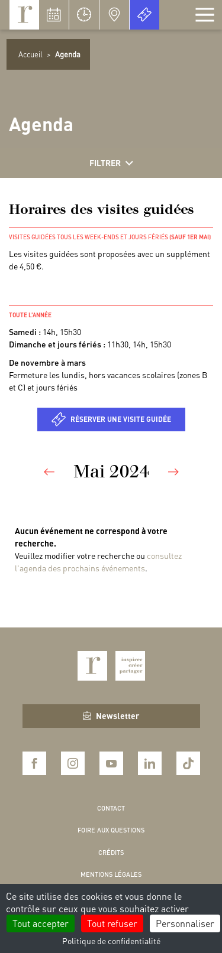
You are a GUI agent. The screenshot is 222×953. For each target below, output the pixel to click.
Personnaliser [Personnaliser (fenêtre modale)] (185, 923)
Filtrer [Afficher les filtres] (111, 163)
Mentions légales (111, 874)
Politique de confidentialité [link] (111, 940)
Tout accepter (40, 923)
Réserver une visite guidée (120, 419)
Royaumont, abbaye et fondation (24, 15)
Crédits (111, 852)
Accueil (30, 54)
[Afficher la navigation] (205, 15)
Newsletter (111, 715)
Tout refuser (112, 923)
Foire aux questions (111, 830)
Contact (111, 808)
